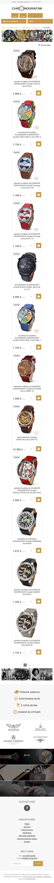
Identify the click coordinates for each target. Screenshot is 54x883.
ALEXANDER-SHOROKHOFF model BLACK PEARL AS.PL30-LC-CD (27, 287)
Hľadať (15, 16)
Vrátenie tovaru (27, 830)
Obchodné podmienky (27, 836)
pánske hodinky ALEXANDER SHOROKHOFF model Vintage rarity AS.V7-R (27, 236)
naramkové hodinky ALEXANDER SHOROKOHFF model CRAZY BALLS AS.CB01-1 (27, 337)
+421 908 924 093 (28, 856)
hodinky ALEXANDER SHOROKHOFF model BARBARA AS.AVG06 (27, 541)
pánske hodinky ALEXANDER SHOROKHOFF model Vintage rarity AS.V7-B (27, 185)
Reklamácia (27, 833)
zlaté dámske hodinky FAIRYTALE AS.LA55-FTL (27, 438)
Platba (27, 824)
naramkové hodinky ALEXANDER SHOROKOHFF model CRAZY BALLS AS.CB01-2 (27, 134)
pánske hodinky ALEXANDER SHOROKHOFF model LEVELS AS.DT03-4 (27, 83)
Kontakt (27, 842)
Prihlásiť (23, 16)
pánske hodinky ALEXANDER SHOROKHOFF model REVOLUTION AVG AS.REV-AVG (27, 490)
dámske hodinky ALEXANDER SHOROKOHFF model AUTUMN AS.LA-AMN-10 (27, 388)
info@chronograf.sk (24, 2)
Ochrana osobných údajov (27, 839)
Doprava (27, 827)
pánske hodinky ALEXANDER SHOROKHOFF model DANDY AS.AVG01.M (27, 642)
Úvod (15, 2)
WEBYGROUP (31, 879)
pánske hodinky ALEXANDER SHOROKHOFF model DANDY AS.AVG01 (27, 592)
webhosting (47, 877)
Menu (31, 21)
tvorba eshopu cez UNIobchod (32, 877)
